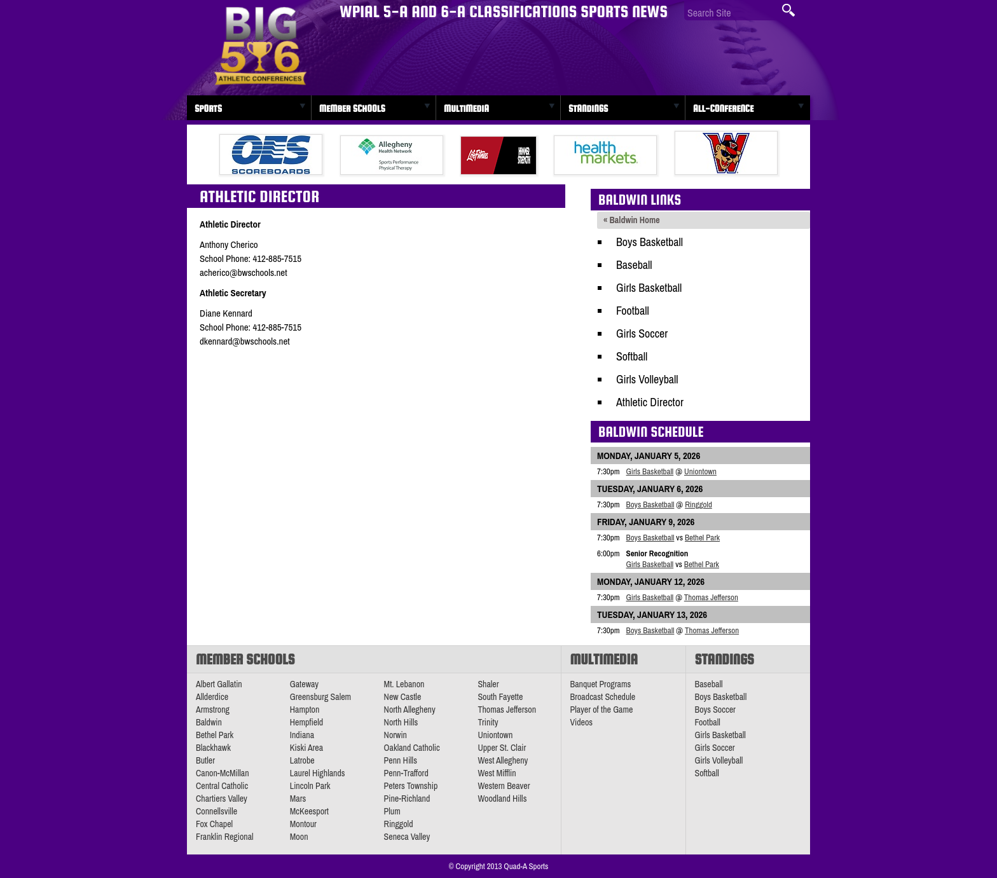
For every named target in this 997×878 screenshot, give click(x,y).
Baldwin (209, 722)
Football (632, 311)
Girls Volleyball (647, 379)
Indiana (302, 735)
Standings (588, 108)
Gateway (304, 684)
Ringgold (698, 504)
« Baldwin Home (631, 220)
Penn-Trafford (406, 773)
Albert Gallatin (219, 684)
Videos (581, 722)
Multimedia (466, 108)
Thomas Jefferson (711, 597)
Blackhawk (213, 747)
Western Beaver (504, 786)
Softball (631, 356)
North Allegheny (410, 709)
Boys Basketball (649, 242)
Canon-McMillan (222, 773)
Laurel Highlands (317, 773)
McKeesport (309, 811)
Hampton (305, 709)
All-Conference (723, 108)
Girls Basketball (649, 288)
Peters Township (411, 786)
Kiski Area (306, 747)
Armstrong (213, 709)
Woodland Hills (502, 798)
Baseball (634, 265)
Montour (303, 824)
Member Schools (352, 108)
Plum (392, 811)
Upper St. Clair (502, 747)
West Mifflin (497, 773)
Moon (299, 836)
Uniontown (700, 471)
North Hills (401, 722)
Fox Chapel (214, 824)
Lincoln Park (310, 786)
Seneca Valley (407, 836)
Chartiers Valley (221, 798)
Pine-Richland (407, 798)
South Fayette (500, 697)
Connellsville (216, 811)
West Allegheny (503, 760)
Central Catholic (222, 786)
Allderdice (212, 697)
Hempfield (306, 722)
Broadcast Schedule (603, 697)
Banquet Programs (600, 684)
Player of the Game (601, 709)
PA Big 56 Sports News (260, 46)
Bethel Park (702, 537)
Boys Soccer (715, 709)
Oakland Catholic (412, 747)
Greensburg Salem (320, 697)
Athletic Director (650, 402)
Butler (205, 760)
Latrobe (302, 760)
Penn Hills (400, 760)
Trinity (488, 722)
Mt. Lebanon (404, 684)
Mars (298, 798)
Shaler (488, 684)
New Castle (403, 697)
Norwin (395, 735)
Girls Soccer (642, 333)
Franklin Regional (225, 836)
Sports (208, 108)
